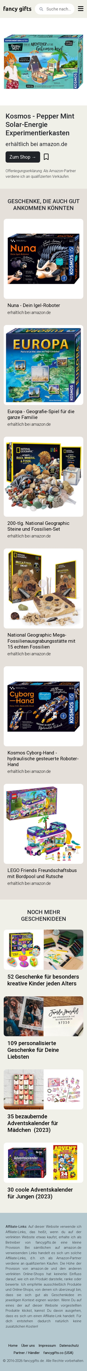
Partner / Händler (27, 1353)
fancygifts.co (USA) (58, 1353)
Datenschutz (69, 1345)
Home (13, 1345)
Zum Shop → (23, 157)
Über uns (28, 1345)
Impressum (47, 1345)
